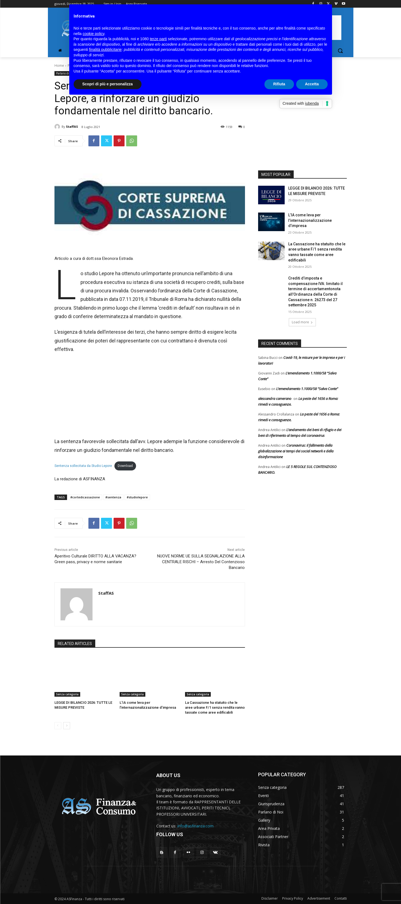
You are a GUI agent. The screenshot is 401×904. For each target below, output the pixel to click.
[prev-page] (57, 725)
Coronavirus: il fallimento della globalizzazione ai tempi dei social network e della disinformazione (295, 451)
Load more (302, 322)
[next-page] (66, 725)
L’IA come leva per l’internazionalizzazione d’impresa (310, 220)
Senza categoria (67, 694)
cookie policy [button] (93, 33)
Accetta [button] (312, 84)
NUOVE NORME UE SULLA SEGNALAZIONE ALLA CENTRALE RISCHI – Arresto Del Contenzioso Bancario (201, 562)
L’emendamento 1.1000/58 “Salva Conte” (307, 388)
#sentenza (113, 497)
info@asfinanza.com (195, 826)
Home (59, 65)
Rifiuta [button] (279, 84)
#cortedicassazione (85, 497)
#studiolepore (137, 497)
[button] (340, 50)
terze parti (158, 39)
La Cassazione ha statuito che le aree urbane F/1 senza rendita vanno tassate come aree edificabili (215, 707)
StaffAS (72, 126)
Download (125, 466)
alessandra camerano (274, 398)
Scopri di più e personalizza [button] (107, 84)
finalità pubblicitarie (105, 49)
